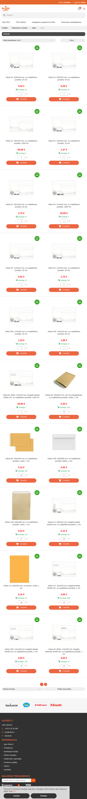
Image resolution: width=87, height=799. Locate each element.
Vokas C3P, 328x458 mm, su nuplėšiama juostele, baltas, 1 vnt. (63, 459)
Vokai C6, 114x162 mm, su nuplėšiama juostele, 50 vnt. (64, 269)
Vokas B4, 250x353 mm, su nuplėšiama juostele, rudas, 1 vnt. (21, 459)
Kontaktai (7, 770)
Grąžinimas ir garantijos (12, 759)
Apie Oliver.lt (8, 744)
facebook (7, 736)
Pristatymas (8, 748)
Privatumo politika (10, 762)
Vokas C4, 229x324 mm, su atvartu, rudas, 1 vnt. (21, 587)
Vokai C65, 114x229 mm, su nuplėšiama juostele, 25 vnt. (21, 332)
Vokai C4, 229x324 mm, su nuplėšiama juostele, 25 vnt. (21, 78)
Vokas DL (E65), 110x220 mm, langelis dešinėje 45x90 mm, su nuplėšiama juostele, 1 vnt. (64, 651)
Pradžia (4, 28)
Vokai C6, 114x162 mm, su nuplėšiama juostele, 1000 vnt (64, 205)
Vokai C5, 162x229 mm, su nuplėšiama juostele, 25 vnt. (64, 142)
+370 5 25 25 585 (10, 729)
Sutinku (17, 796)
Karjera (6, 766)
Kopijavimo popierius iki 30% (43, 22)
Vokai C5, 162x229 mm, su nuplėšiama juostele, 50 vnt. (21, 205)
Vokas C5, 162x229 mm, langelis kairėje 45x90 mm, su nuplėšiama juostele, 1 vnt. (64, 587)
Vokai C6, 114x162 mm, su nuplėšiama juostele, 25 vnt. (21, 269)
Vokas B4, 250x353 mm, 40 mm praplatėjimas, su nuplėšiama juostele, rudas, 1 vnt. (64, 396)
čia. (14, 791)
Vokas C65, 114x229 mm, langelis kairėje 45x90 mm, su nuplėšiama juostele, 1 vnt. (21, 650)
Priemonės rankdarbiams (71, 22)
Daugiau (43, 796)
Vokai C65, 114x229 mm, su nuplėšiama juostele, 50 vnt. (64, 332)
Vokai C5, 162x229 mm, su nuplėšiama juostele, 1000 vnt (21, 142)
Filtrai (72, 40)
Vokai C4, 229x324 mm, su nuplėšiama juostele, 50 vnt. (64, 78)
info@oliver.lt (8, 732)
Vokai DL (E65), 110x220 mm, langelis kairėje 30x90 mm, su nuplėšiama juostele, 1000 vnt (21, 396)
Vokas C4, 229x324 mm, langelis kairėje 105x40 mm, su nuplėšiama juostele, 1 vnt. (64, 523)
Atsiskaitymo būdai (10, 751)
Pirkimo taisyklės (9, 755)
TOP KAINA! (21, 22)
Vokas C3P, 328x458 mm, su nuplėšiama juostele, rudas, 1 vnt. (21, 523)
